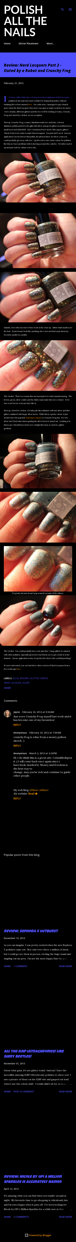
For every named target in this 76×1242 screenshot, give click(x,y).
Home (7, 43)
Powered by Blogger (38, 1235)
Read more (65, 966)
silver (26, 682)
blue (16, 678)
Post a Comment (24, 1091)
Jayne (16, 712)
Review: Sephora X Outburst (31, 931)
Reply (17, 725)
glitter (34, 678)
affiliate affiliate (39, 790)
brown (24, 678)
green (44, 678)
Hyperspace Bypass (34, 418)
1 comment (21, 966)
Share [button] (7, 687)
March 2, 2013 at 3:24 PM (43, 753)
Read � (33, 793)
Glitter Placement (28, 43)
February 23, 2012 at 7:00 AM (45, 732)
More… (50, 43)
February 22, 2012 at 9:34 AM (38, 712)
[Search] (62, 6)
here (30, 104)
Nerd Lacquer (12, 682)
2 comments (21, 1216)
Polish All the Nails (25, 21)
